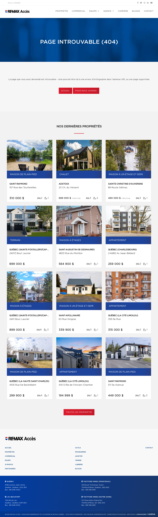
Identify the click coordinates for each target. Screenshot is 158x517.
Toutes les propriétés (79, 412)
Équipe (93, 11)
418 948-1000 (14, 490)
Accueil (65, 91)
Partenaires (10, 468)
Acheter (78, 456)
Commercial (78, 11)
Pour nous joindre (86, 91)
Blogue (136, 11)
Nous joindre (14, 3)
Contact (148, 11)
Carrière (123, 11)
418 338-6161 (90, 490)
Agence (107, 11)
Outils (78, 448)
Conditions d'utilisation (116, 514)
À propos (9, 464)
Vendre (78, 460)
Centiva (151, 514)
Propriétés (61, 11)
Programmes (80, 452)
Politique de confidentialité (95, 514)
